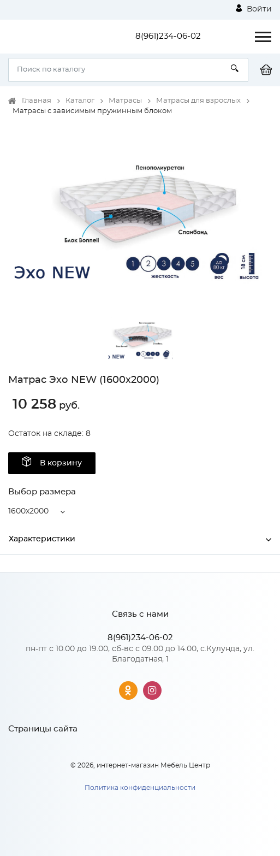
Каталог (79, 100)
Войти (254, 8)
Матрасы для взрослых (198, 100)
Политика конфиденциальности (140, 787)
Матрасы (125, 100)
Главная (36, 100)
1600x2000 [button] (28, 511)
